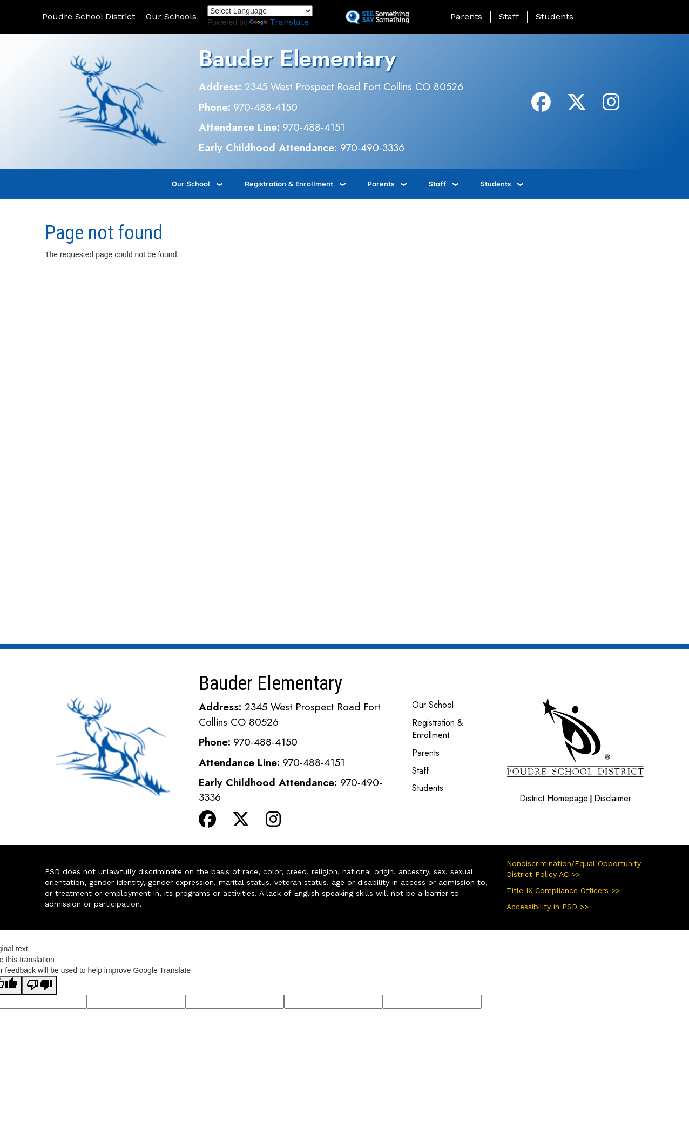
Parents (466, 16)
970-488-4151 (313, 127)
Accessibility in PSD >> (547, 906)
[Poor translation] (39, 985)
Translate (279, 22)
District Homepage (553, 798)
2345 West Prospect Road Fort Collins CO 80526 (354, 86)
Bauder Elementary (297, 58)
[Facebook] (541, 106)
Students (554, 16)
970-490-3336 (372, 147)
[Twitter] (576, 106)
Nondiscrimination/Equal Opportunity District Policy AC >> (573, 868)
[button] (619, 16)
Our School (191, 183)
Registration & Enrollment (289, 183)
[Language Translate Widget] (260, 10)
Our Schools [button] (171, 16)
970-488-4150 (265, 107)
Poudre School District (88, 16)
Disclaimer (612, 798)
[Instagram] (611, 106)
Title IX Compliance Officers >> (563, 890)
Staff (509, 16)
